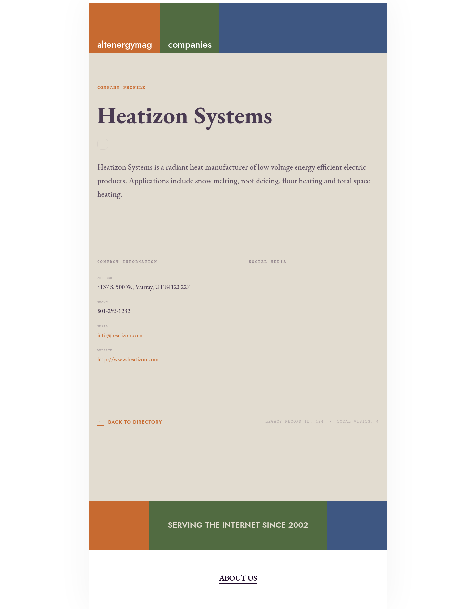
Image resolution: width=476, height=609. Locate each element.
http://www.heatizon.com (128, 359)
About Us (238, 578)
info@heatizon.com (120, 335)
